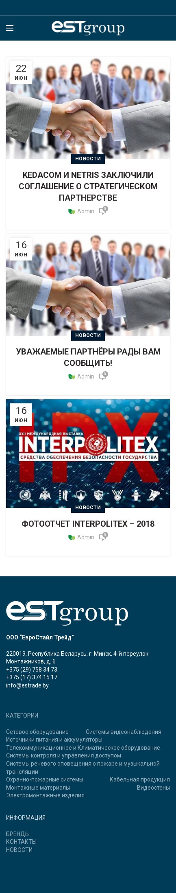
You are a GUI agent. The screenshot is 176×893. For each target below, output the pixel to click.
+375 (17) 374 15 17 (31, 677)
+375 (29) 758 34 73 (31, 669)
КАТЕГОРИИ (22, 715)
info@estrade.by (27, 685)
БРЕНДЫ (18, 834)
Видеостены (153, 787)
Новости (88, 159)
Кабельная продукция (140, 779)
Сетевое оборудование (37, 732)
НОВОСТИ (19, 850)
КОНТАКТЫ (21, 841)
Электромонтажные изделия (45, 795)
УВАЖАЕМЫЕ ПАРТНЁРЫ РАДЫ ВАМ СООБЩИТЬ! (88, 357)
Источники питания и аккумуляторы (54, 739)
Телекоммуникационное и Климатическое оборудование (83, 747)
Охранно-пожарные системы (44, 779)
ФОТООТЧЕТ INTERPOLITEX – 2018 (88, 524)
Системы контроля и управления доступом (63, 755)
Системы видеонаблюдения (123, 732)
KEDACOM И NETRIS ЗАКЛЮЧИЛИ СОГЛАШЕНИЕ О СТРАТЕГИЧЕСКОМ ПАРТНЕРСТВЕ (88, 186)
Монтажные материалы (38, 787)
